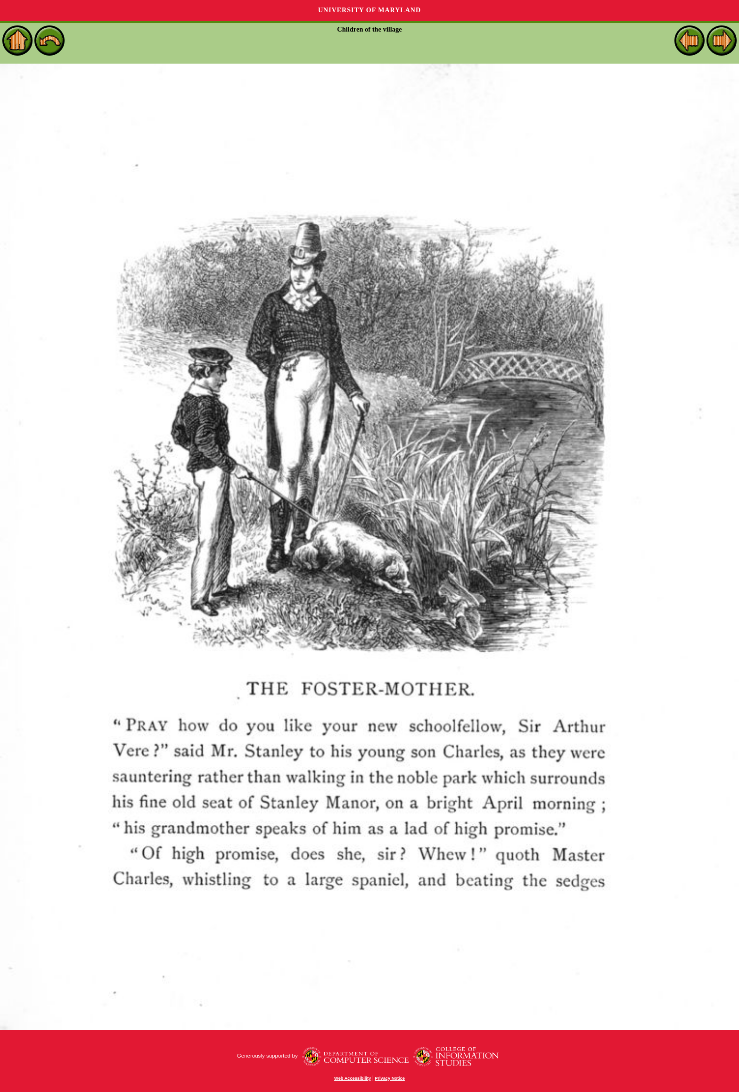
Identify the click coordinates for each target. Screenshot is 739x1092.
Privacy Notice (390, 1078)
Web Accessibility (352, 1078)
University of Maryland (369, 10)
